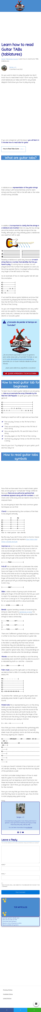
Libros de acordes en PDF (9, 919)
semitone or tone (26, 612)
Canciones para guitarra (9, 921)
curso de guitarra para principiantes (19, 359)
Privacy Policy (7, 990)
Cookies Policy (8, 994)
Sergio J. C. (12, 67)
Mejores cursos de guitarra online (11, 923)
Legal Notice (7, 998)
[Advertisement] (20, 26)
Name (3, 864)
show (21, 149)
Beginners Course (12, 59)
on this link (29, 827)
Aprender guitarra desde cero (10, 918)
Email (3, 873)
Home (3, 59)
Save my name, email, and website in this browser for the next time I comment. (21, 885)
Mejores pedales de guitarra (10, 925)
